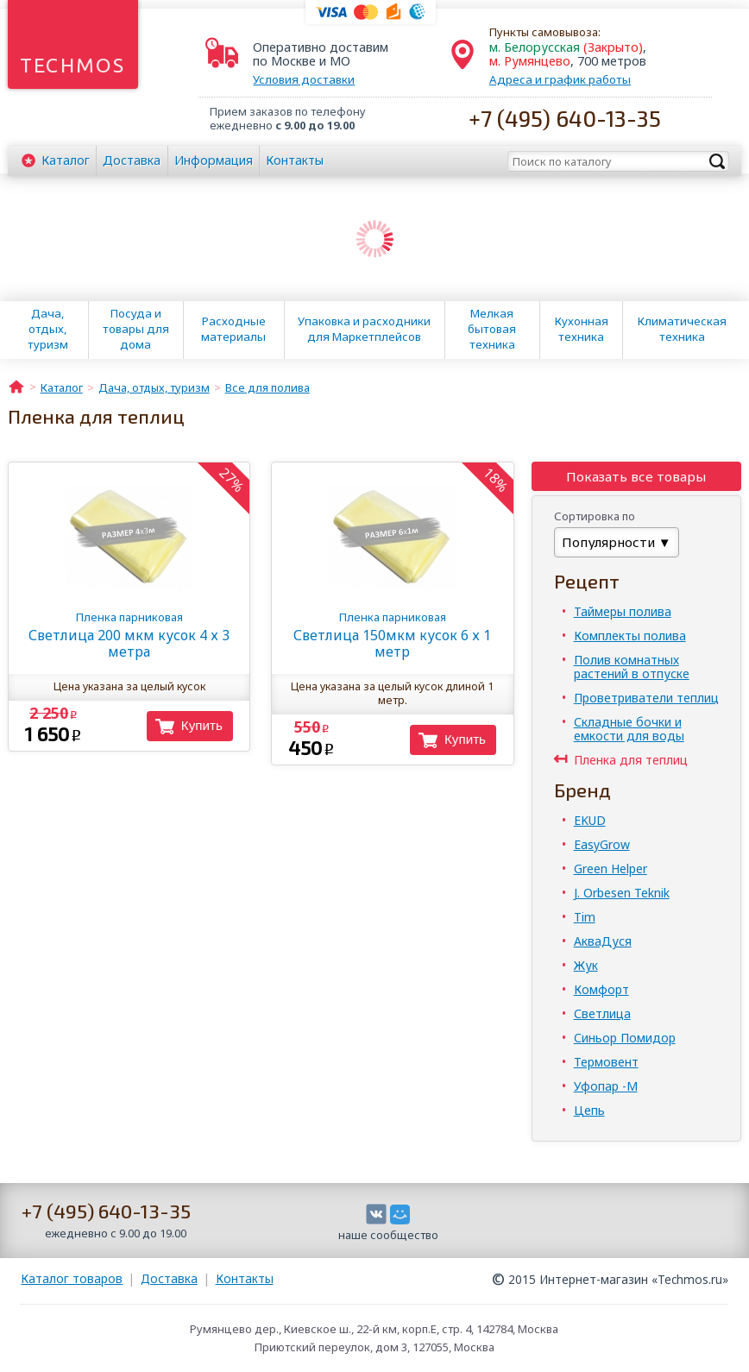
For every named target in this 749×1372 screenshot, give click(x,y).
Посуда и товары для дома (136, 328)
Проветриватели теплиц (646, 697)
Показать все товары (636, 476)
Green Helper (610, 868)
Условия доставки (304, 79)
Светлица (602, 1013)
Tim (584, 917)
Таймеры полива (622, 611)
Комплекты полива (630, 635)
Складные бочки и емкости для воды (629, 729)
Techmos (73, 65)
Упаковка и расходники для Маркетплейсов (364, 328)
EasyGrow (602, 844)
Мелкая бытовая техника (492, 328)
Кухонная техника (581, 328)
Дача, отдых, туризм (48, 328)
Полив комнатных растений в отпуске (631, 666)
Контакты (295, 160)
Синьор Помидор (625, 1037)
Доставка (131, 160)
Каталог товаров (72, 1278)
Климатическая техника (682, 328)
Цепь (589, 1110)
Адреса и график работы (560, 79)
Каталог (65, 160)
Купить (202, 725)
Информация (213, 160)
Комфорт (601, 989)
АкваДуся (603, 941)
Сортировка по (594, 516)
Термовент (606, 1062)
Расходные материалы (233, 328)
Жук (586, 965)
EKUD (590, 820)
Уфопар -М (606, 1086)
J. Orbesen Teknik (622, 892)
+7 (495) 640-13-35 (565, 117)
